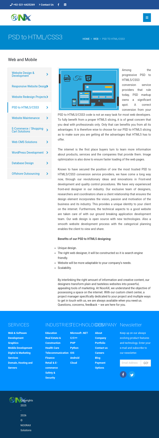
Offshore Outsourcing (26, 173)
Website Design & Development (23, 74)
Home (86, 38)
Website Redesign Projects (29, 97)
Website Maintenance (26, 118)
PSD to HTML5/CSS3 (25, 107)
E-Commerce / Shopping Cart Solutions (27, 130)
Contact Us (46, 4)
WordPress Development (27, 152)
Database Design (23, 163)
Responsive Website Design (29, 86)
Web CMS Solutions (24, 142)
